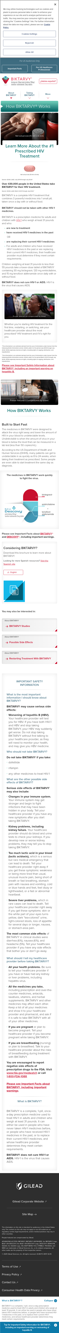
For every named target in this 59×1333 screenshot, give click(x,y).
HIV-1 (19, 220)
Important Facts (15, 68)
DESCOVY (12, 537)
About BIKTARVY (12, 620)
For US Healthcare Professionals (44, 68)
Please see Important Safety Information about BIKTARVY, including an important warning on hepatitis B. (28, 368)
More (48, 94)
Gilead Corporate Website (28, 1201)
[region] (29, 29)
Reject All (29, 42)
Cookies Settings (29, 33)
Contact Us (8, 1282)
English (12, 572)
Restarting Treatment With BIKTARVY (30, 658)
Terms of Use (10, 1266)
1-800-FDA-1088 (17, 1076)
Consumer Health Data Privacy (21, 1290)
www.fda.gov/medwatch (22, 1073)
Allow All (29, 52)
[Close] (55, 4)
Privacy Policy (10, 1274)
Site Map (27, 1214)
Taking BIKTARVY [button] (29, 94)
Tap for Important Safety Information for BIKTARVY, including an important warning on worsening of (30, 1327)
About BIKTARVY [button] (11, 94)
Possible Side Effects (21, 642)
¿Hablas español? (48, 81)
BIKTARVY (46, 534)
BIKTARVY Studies (19, 626)
